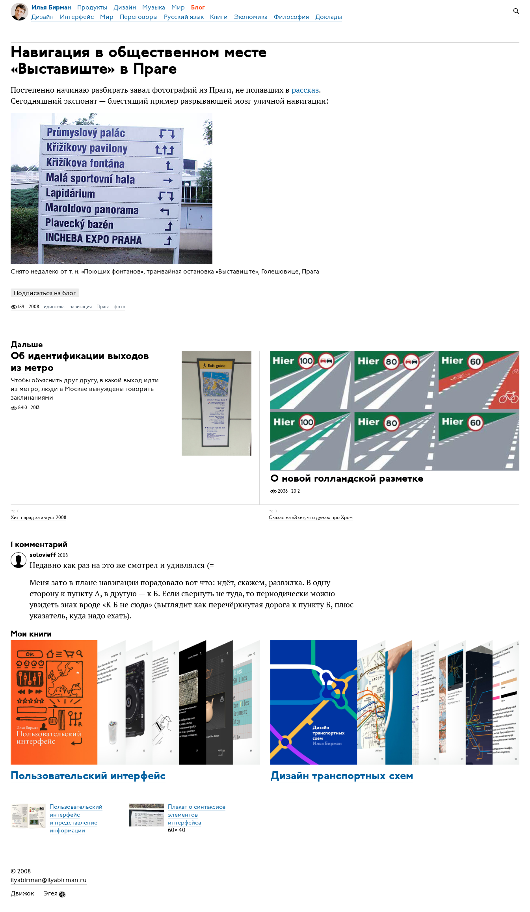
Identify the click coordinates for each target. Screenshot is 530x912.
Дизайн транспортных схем (341, 776)
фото (119, 306)
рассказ (305, 89)
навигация (80, 306)
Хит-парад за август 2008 (38, 517)
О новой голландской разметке (346, 479)
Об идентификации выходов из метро (80, 362)
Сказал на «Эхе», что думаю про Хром (311, 517)
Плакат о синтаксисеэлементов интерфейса (196, 814)
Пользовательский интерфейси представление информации (76, 818)
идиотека (54, 306)
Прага (103, 306)
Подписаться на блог (45, 293)
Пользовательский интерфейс (88, 776)
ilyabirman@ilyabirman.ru (49, 880)
